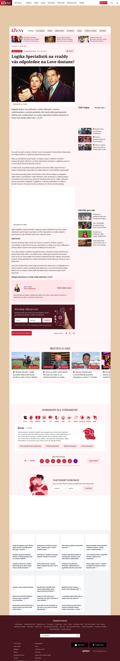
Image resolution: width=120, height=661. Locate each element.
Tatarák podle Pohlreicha (51, 626)
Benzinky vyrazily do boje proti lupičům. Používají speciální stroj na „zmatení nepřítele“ (22, 556)
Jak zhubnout (19, 624)
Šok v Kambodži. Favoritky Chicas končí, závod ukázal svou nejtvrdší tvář (99, 225)
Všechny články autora (64, 288)
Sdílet (70, 51)
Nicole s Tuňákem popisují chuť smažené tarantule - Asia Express (99, 141)
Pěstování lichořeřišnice (73, 626)
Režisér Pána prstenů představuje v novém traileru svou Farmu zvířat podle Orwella (23, 607)
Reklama (16, 649)
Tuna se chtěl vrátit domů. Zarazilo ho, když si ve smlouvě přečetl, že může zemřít (55, 376)
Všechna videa (99, 108)
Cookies (16, 658)
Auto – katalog (101, 624)
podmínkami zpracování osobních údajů (41, 325)
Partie (65, 624)
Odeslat (46, 319)
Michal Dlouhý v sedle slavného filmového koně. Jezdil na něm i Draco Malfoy (25, 374)
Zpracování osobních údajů (43, 655)
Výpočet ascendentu (87, 626)
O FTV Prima (17, 643)
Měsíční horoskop (70, 446)
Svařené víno (38, 626)
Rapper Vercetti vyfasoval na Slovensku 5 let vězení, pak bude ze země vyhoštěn (47, 598)
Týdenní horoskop (52, 446)
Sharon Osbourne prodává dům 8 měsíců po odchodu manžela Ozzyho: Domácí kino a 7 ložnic (72, 607)
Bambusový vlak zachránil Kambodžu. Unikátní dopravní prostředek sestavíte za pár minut (72, 566)
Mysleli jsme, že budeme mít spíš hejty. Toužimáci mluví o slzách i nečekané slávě (47, 547)
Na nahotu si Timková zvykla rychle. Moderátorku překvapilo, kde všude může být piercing (100, 234)
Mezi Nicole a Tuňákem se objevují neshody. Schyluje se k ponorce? (47, 556)
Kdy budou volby (78, 624)
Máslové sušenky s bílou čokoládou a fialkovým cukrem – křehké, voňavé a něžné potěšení (96, 547)
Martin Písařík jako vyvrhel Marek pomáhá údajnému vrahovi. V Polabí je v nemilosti (85, 376)
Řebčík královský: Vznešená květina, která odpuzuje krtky (71, 588)
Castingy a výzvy (40, 649)
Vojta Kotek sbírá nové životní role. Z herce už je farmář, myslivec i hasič (99, 243)
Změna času (58, 624)
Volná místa (17, 646)
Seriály (43, 3)
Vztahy (36, 3)
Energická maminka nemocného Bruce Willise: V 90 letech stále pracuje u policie (31, 40)
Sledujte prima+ (72, 3)
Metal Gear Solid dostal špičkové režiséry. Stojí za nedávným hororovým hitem (22, 598)
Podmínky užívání (19, 655)
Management (39, 643)
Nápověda (38, 658)
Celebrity (29, 3)
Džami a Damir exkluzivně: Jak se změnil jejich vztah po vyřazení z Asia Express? (99, 149)
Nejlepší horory (40, 624)
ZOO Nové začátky (90, 624)
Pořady (82, 3)
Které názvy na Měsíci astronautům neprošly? (72, 546)
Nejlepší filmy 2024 (29, 624)
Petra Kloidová (42, 51)
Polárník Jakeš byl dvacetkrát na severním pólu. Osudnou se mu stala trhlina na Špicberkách (71, 556)
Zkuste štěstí (93, 461)
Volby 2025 (30, 626)
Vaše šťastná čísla (58, 457)
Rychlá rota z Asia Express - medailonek (98, 131)
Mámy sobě (60, 3)
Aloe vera (62, 626)
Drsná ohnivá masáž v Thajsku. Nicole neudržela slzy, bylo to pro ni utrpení (65, 39)
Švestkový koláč (66, 629)
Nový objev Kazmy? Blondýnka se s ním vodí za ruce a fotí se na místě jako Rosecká (47, 607)
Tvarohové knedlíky (100, 626)
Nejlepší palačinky (54, 629)
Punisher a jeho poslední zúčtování (23, 588)
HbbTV (16, 652)
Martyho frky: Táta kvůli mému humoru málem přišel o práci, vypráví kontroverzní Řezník (46, 589)
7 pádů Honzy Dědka (20, 626)
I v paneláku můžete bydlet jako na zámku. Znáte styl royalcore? (72, 597)
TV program (50, 624)
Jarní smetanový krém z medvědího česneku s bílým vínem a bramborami (96, 556)
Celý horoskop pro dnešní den (30, 446)
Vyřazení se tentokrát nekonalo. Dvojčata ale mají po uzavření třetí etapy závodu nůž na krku (100, 216)
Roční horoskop (87, 446)
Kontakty (37, 652)
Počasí (70, 624)
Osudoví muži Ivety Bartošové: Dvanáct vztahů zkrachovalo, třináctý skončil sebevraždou (98, 40)
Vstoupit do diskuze (22, 333)
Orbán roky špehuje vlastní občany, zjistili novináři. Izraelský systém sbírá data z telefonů (23, 547)
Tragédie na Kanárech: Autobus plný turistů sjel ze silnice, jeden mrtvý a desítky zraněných (22, 565)
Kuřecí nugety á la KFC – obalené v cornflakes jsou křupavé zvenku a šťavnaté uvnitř (96, 565)
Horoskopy (51, 3)
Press (36, 646)
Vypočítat (87, 487)
